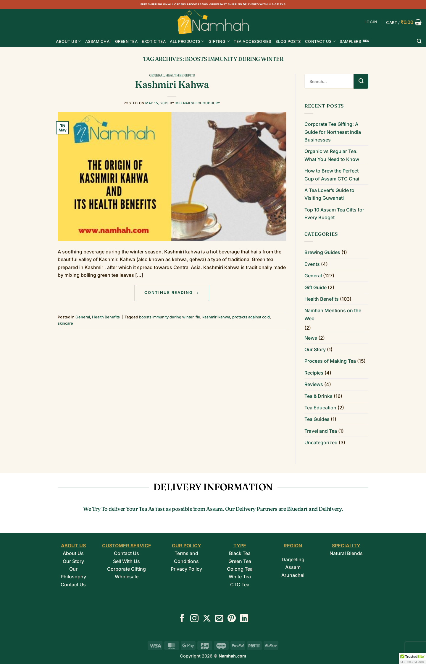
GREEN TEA (126, 41)
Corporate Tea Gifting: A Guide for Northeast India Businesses (332, 132)
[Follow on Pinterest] (231, 619)
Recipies (313, 373)
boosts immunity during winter (166, 317)
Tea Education (320, 408)
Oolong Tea (240, 569)
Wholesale (126, 577)
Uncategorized (321, 442)
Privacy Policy (186, 569)
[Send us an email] (219, 619)
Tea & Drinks (318, 396)
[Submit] (361, 81)
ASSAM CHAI (98, 41)
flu (198, 317)
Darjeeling (293, 559)
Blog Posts (288, 41)
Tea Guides (317, 419)
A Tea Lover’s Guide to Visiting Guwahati (329, 194)
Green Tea (239, 561)
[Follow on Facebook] (182, 619)
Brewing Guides (322, 252)
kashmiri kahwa (216, 317)
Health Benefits (180, 75)
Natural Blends (346, 553)
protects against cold (251, 317)
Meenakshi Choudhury (197, 103)
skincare (65, 323)
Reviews (313, 384)
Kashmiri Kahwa (172, 84)
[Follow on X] (207, 619)
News (310, 338)
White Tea (240, 577)
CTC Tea (239, 584)
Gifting (219, 41)
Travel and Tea (320, 431)
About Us (68, 41)
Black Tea (240, 553)
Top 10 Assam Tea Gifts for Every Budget (334, 213)
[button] (370, 22)
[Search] (419, 41)
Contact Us (320, 41)
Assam (293, 567)
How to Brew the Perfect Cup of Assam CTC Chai (331, 174)
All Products (187, 41)
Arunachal (292, 575)
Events (312, 264)
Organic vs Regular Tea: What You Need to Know (331, 155)
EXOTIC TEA (154, 41)
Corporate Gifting (126, 569)
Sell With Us (126, 561)
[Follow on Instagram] (194, 619)
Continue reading (171, 293)
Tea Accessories (252, 41)
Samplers (350, 41)
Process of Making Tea (330, 361)
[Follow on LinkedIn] (244, 619)
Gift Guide (315, 287)
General (156, 75)
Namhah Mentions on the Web (332, 314)
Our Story (315, 349)
